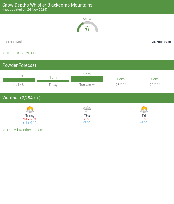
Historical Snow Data (21, 53)
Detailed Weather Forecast (25, 130)
